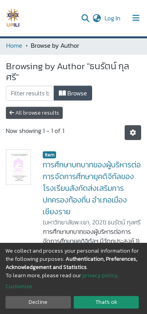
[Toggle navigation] (136, 18)
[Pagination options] (133, 132)
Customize (18, 286)
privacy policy (100, 275)
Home (14, 45)
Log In (113, 18)
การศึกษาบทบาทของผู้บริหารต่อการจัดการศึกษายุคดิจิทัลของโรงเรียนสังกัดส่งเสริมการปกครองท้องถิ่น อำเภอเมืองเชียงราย (92, 188)
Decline (38, 302)
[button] (96, 18)
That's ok (106, 302)
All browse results (34, 113)
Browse (73, 93)
